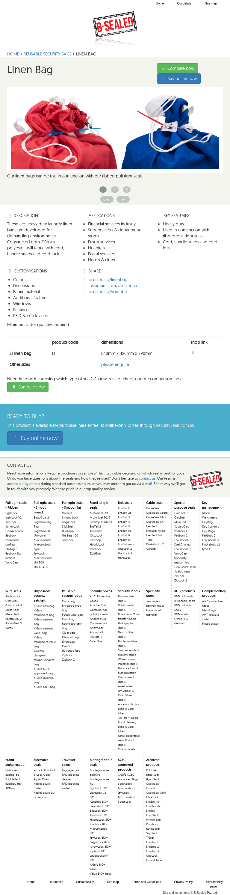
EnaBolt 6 (124, 535)
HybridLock (97, 544)
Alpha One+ (41, 779)
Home (160, 3)
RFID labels (181, 614)
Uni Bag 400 (70, 535)
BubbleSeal (12, 779)
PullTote (151, 770)
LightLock (11, 513)
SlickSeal (67, 526)
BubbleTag (12, 775)
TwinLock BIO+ (99, 815)
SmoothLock (70, 517)
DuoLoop (68, 531)
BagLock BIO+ (99, 811)
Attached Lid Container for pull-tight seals (99, 609)
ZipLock (67, 655)
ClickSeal (11, 601)
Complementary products (214, 593)
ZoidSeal (95, 553)
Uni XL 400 (41, 567)
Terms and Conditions (146, 882)
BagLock (10, 535)
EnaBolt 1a (152, 802)
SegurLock (68, 522)
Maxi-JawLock (43, 558)
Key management (211, 505)
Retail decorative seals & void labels (129, 740)
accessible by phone (23, 483)
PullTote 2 (96, 637)
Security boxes (101, 591)
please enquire (115, 364)
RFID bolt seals (183, 596)
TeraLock (67, 540)
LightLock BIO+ (99, 788)
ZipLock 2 (180, 580)
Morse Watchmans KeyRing (209, 517)
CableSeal (152, 508)
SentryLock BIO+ (100, 806)
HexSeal (151, 526)
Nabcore (11, 770)
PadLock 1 (180, 531)
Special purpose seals (184, 505)
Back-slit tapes (155, 606)
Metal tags (209, 610)
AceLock (10, 522)
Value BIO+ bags (100, 874)
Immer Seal (153, 820)
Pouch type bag (72, 615)
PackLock (152, 824)
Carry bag (68, 601)
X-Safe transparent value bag (45, 641)
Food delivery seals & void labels (127, 726)
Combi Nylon (14, 531)
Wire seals (13, 591)
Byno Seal (152, 779)
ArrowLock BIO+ (100, 847)
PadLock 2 (180, 535)
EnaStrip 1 (152, 842)
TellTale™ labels (128, 718)
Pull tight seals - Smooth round (44, 507)
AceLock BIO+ (99, 802)
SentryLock (12, 526)
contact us (147, 478)
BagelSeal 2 (41, 517)
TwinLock (96, 531)
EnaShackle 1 (154, 806)
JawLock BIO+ (99, 838)
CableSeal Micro (157, 513)
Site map (211, 3)
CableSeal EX (155, 522)
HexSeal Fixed (155, 531)
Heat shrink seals (185, 567)
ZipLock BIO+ (98, 851)
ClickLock (152, 797)
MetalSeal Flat (99, 513)
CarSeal (151, 549)
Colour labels (126, 749)
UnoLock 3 (125, 553)
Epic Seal (152, 815)
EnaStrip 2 (152, 847)
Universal (40, 535)
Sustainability (85, 882)
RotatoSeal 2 (13, 619)
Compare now (177, 68)
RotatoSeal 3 (13, 623)
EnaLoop (95, 540)
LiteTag (10, 544)
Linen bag (68, 642)
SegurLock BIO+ (100, 842)
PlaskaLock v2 (155, 544)
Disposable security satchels (42, 595)
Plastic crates (210, 624)
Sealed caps (182, 571)
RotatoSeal (153, 829)
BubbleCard (13, 784)
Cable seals (154, 503)
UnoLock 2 (125, 549)
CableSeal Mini (156, 517)
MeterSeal (12, 614)
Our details (184, 3)
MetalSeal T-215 (100, 517)
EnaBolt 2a (124, 513)
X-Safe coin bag (44, 606)
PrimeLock (12, 540)
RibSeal (10, 558)
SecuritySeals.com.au (175, 425)
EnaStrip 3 (152, 851)
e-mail (147, 483)
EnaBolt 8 (124, 540)
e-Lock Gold (42, 775)
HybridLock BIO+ (101, 820)
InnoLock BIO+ (99, 824)
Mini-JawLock (42, 540)
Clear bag (68, 633)
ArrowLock (97, 632)
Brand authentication (15, 762)
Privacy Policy (183, 882)
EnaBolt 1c (124, 508)
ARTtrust (10, 788)
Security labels (129, 591)
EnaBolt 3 (124, 517)
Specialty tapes (153, 593)
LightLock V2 (13, 517)
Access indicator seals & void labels (128, 708)
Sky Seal (151, 833)
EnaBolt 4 (124, 522)
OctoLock (96, 535)
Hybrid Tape (154, 860)
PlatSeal (67, 513)
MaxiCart (180, 522)
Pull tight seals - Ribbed (16, 505)
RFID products (184, 591)
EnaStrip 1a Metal (101, 522)
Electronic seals (41, 762)
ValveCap (11, 562)
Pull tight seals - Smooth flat (72, 505)
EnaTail (150, 811)
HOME (13, 54)
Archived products (153, 762)
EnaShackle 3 (182, 549)
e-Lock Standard (44, 770)
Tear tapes (153, 601)
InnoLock (95, 549)
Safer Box (96, 641)
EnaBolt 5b (124, 531)
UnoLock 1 (152, 856)
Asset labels (125, 686)
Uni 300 (39, 562)
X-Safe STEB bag (44, 687)
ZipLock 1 (180, 576)
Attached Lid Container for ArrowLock (98, 623)
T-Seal (150, 838)
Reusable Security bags (48, 54)
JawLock (39, 553)
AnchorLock (12, 596)
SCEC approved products (125, 764)
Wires (9, 628)
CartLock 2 (181, 513)
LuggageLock (70, 770)
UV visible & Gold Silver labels (126, 695)
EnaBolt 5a (124, 526)
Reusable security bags (72, 593)
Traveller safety (68, 762)
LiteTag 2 (11, 549)
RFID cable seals (184, 601)
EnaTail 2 (95, 526)
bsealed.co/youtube (108, 291)
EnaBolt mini (126, 544)
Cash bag (68, 619)
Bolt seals (125, 503)
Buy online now (179, 78)
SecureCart (181, 526)
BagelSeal (152, 775)
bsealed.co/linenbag (108, 279)
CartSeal (179, 517)
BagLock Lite (13, 553)
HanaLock (124, 558)
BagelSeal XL (42, 531)
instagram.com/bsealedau (113, 285)
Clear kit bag (70, 637)
